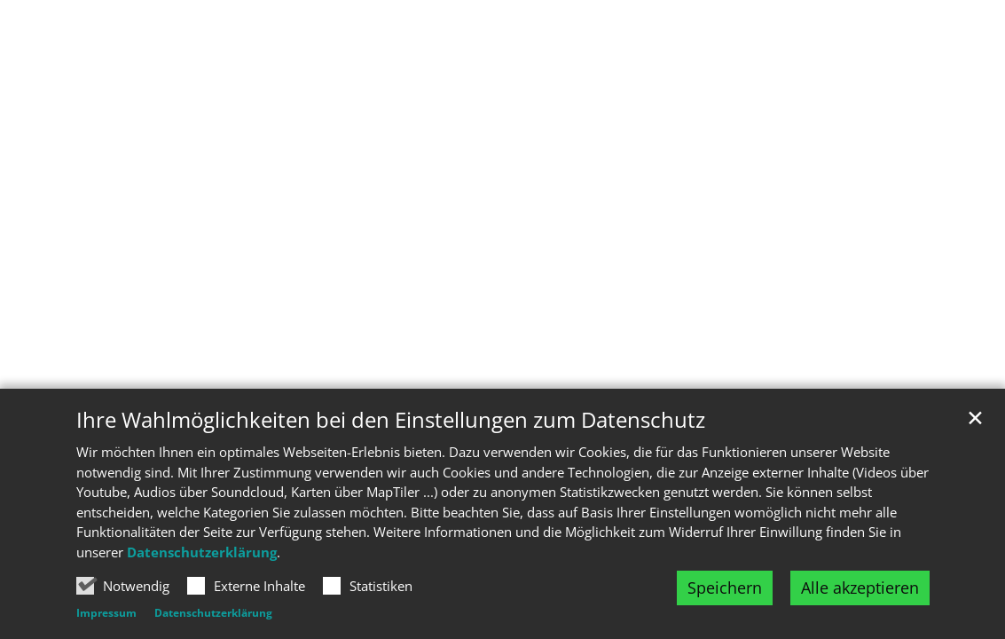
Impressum (106, 612)
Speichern (724, 587)
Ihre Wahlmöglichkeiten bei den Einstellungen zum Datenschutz (390, 419)
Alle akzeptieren (860, 587)
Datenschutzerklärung (202, 552)
